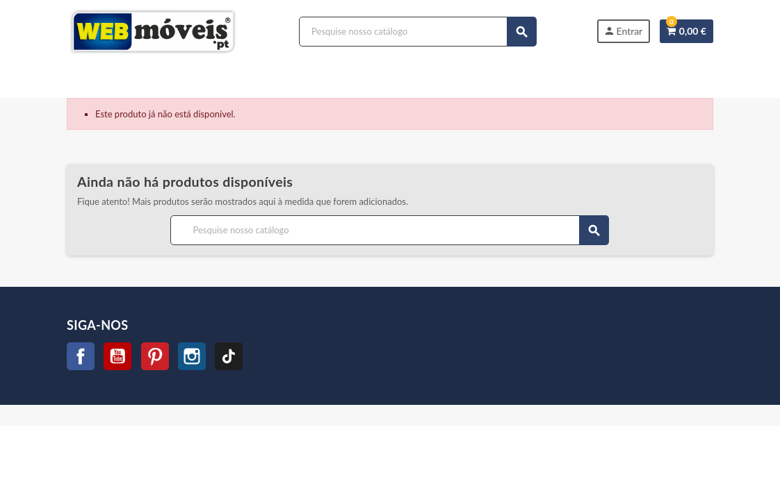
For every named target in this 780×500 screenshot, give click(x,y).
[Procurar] (417, 32)
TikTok (229, 356)
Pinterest (155, 356)
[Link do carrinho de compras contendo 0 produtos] (686, 31)
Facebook (81, 356)
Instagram (192, 356)
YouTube (117, 356)
